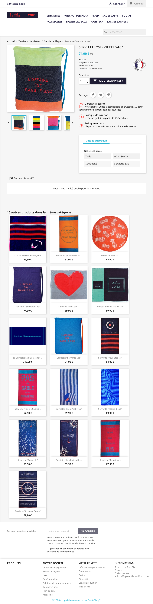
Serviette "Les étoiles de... (69, 460)
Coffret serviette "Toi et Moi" (110, 306)
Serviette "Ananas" (110, 255)
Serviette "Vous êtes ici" (110, 357)
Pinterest (108, 95)
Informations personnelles (92, 567)
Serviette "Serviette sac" (28, 306)
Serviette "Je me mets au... (69, 255)
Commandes (85, 571)
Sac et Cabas (110, 15)
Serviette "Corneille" (28, 460)
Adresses (83, 578)
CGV (45, 575)
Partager (93, 95)
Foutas (126, 15)
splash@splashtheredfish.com (132, 576)
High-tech (97, 21)
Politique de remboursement (57, 583)
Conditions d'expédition (54, 567)
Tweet (101, 95)
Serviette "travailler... (110, 460)
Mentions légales (51, 571)
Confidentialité (50, 579)
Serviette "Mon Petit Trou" (69, 408)
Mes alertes (84, 586)
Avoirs (82, 575)
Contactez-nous (16, 3)
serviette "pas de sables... (28, 408)
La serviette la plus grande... (27, 357)
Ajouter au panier (108, 81)
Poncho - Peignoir (76, 15)
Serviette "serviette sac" (69, 357)
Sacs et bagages (117, 21)
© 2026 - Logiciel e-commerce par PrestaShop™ (76, 600)
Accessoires (54, 21)
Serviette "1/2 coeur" (68, 306)
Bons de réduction (88, 582)
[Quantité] (82, 81)
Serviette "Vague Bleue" (110, 408)
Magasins (48, 594)
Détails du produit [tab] (96, 140)
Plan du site (49, 590)
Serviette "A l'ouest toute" (28, 511)
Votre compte (88, 563)
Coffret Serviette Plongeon (27, 255)
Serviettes (53, 15)
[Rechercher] (124, 32)
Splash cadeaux (76, 21)
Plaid (95, 15)
